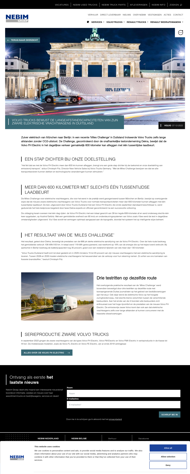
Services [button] (97, 22)
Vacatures (62, 4)
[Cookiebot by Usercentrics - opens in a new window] (17, 469)
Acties (167, 14)
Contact (178, 14)
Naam (70, 387)
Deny (168, 457)
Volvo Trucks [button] (114, 22)
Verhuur (93, 14)
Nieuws (127, 14)
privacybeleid (115, 419)
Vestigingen (155, 14)
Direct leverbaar (110, 14)
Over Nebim (139, 14)
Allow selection (168, 448)
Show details (137, 469)
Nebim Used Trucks (85, 4)
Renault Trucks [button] (137, 22)
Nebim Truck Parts (114, 4)
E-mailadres (73, 399)
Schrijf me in (170, 415)
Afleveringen (138, 4)
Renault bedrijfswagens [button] (165, 22)
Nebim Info (158, 4)
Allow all (168, 439)
